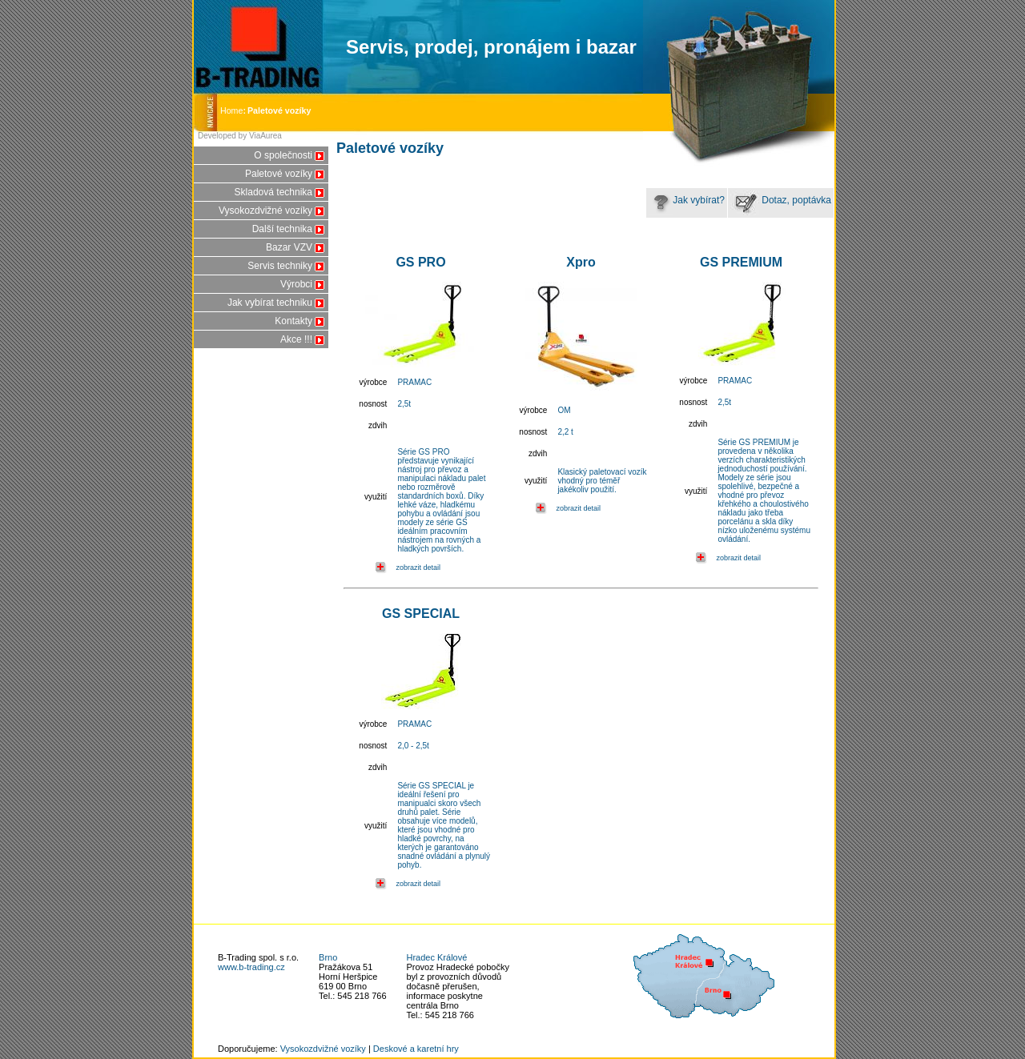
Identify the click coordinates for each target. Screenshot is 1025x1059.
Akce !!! (296, 339)
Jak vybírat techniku (269, 302)
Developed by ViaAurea (240, 135)
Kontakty (293, 321)
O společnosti (283, 155)
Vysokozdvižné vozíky (265, 210)
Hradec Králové (437, 957)
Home (233, 110)
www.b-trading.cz (251, 967)
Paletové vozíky (278, 173)
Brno (328, 957)
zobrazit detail (418, 568)
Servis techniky (279, 265)
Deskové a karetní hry (416, 1048)
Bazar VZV (289, 247)
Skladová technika (273, 192)
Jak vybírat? (687, 200)
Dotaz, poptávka (780, 200)
